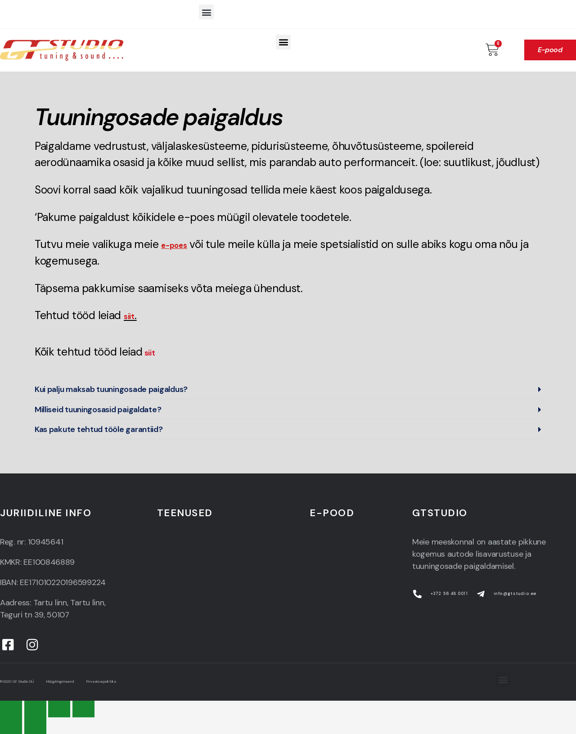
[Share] (35, 709)
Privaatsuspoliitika (129, 681)
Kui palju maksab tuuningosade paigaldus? (111, 389)
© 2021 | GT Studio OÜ (22, 681)
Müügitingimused (77, 681)
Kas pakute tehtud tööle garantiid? (99, 429)
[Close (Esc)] (11, 709)
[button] (206, 12)
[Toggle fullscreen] (59, 709)
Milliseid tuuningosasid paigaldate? (98, 409)
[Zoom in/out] (83, 709)
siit (152, 352)
